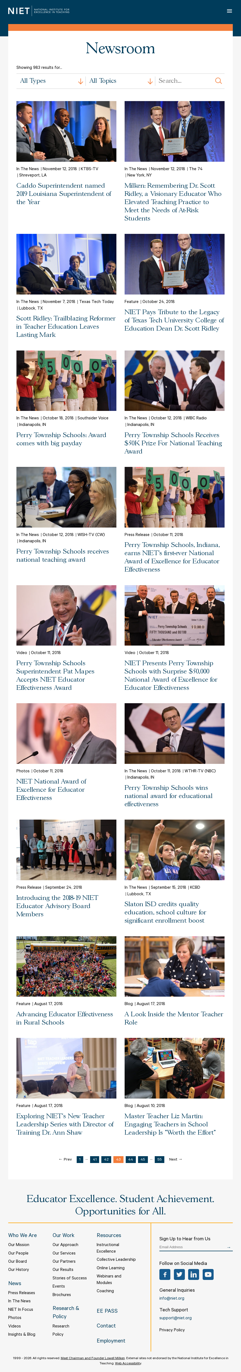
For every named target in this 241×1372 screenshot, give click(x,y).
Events (59, 1287)
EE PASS (107, 1312)
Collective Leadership (116, 1260)
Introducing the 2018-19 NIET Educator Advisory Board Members (57, 906)
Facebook (164, 1274)
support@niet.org (175, 1318)
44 (130, 1160)
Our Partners (64, 1262)
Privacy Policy (172, 1330)
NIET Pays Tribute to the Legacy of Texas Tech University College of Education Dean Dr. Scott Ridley (174, 320)
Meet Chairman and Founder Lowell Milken (93, 1359)
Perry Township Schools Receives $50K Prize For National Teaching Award (173, 443)
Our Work (63, 1236)
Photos (14, 1318)
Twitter (179, 1274)
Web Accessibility (128, 1364)
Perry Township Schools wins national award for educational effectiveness (169, 796)
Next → (176, 1160)
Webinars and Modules (109, 1280)
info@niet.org (171, 1299)
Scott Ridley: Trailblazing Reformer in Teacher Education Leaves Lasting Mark (66, 327)
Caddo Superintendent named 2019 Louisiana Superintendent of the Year (63, 194)
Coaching (105, 1291)
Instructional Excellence (108, 1248)
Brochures (62, 1295)
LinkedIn (193, 1274)
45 (142, 1160)
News (14, 1284)
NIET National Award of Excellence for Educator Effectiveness (51, 790)
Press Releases (21, 1293)
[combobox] (51, 81)
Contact (106, 1327)
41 (95, 1160)
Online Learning (111, 1268)
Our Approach (65, 1245)
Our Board (17, 1262)
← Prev (65, 1160)
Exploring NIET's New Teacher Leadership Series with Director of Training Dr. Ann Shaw (64, 1124)
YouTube (208, 1274)
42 (106, 1160)
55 (159, 1160)
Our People (18, 1254)
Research (61, 1326)
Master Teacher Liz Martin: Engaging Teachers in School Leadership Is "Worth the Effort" (170, 1124)
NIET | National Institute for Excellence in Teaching (38, 10)
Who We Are (22, 1236)
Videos (14, 1326)
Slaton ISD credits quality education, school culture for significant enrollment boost (165, 912)
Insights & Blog (21, 1335)
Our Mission (18, 1245)
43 (118, 1160)
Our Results (63, 1270)
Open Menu (230, 10)
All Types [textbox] (33, 81)
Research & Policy (66, 1313)
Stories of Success (70, 1278)
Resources (109, 1236)
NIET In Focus (20, 1310)
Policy (58, 1335)
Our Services (64, 1254)
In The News (19, 1301)
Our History (18, 1270)
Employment (111, 1342)
